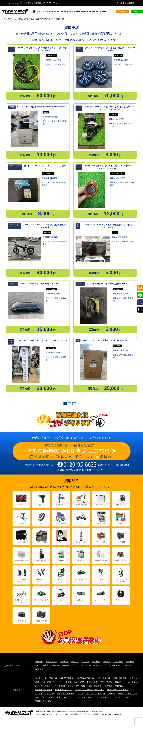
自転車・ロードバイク (127, 694)
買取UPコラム (115, 665)
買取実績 (77, 11)
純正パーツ (68, 697)
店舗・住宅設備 (94, 686)
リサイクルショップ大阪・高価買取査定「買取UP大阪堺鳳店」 (74, 714)
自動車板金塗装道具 (85, 678)
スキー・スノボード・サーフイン (89, 690)
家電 (37, 682)
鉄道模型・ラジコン (63, 690)
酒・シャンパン (134, 682)
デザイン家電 (59, 686)
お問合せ (55, 665)
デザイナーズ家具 (42, 686)
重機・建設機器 (120, 678)
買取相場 (50, 11)
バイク (60, 682)
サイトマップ (100, 665)
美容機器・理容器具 (43, 690)
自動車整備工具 (66, 678)
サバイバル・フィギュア (117, 690)
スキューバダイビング (44, 694)
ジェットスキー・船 (65, 694)
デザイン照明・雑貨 (76, 686)
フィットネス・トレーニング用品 (100, 694)
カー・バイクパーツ (85, 697)
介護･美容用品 (48, 682)
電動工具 (53, 678)
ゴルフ (80, 694)
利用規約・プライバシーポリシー (76, 665)
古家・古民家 (106, 682)
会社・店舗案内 (101, 11)
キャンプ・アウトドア (44, 697)
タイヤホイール (103, 697)
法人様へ (70, 11)
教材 (82, 682)
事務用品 (119, 686)
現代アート (120, 682)
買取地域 (63, 11)
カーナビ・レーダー (121, 697)
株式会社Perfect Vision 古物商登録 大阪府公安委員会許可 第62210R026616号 (69, 712)
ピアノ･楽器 (92, 682)
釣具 (59, 697)
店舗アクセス (132, 3)
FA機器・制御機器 (43, 701)
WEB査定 (39, 669)
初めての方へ (41, 11)
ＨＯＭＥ (39, 662)
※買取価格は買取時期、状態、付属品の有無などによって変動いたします (71, 39)
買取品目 (57, 11)
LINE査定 (128, 665)
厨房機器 (108, 686)
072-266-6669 (76, 469)
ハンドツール (40, 678)
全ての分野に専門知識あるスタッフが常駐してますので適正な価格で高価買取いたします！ (71, 33)
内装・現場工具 (103, 678)
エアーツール (135, 678)
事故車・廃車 (71, 682)
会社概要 (120, 3)
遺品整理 (92, 11)
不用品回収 (84, 11)
